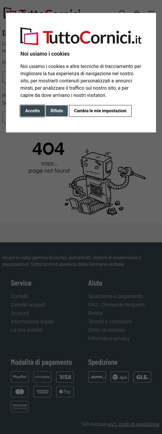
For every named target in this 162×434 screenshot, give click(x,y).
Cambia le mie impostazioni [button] (100, 110)
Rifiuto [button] (57, 110)
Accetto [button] (32, 110)
